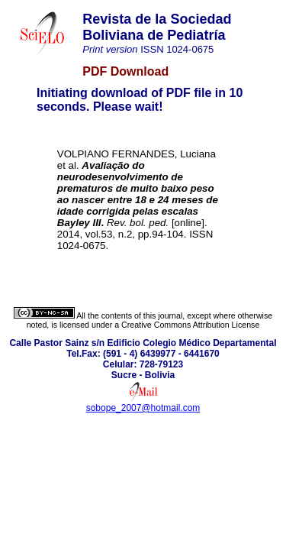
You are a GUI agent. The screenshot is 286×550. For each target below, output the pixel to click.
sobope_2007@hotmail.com (143, 408)
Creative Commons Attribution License (190, 324)
